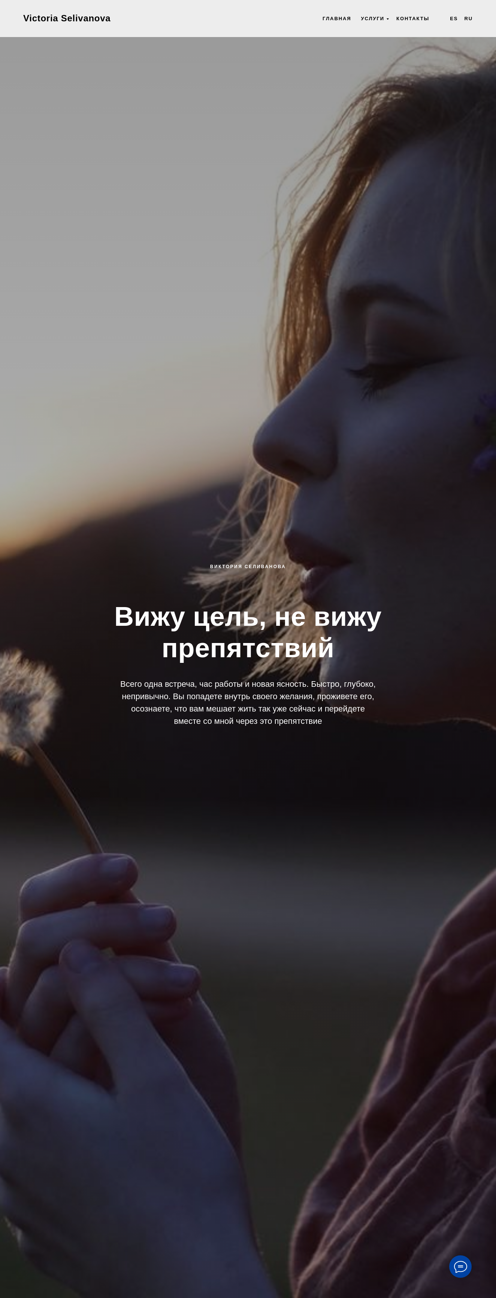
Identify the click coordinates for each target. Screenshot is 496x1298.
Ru (468, 18)
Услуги (373, 18)
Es (454, 18)
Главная (337, 18)
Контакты (412, 18)
